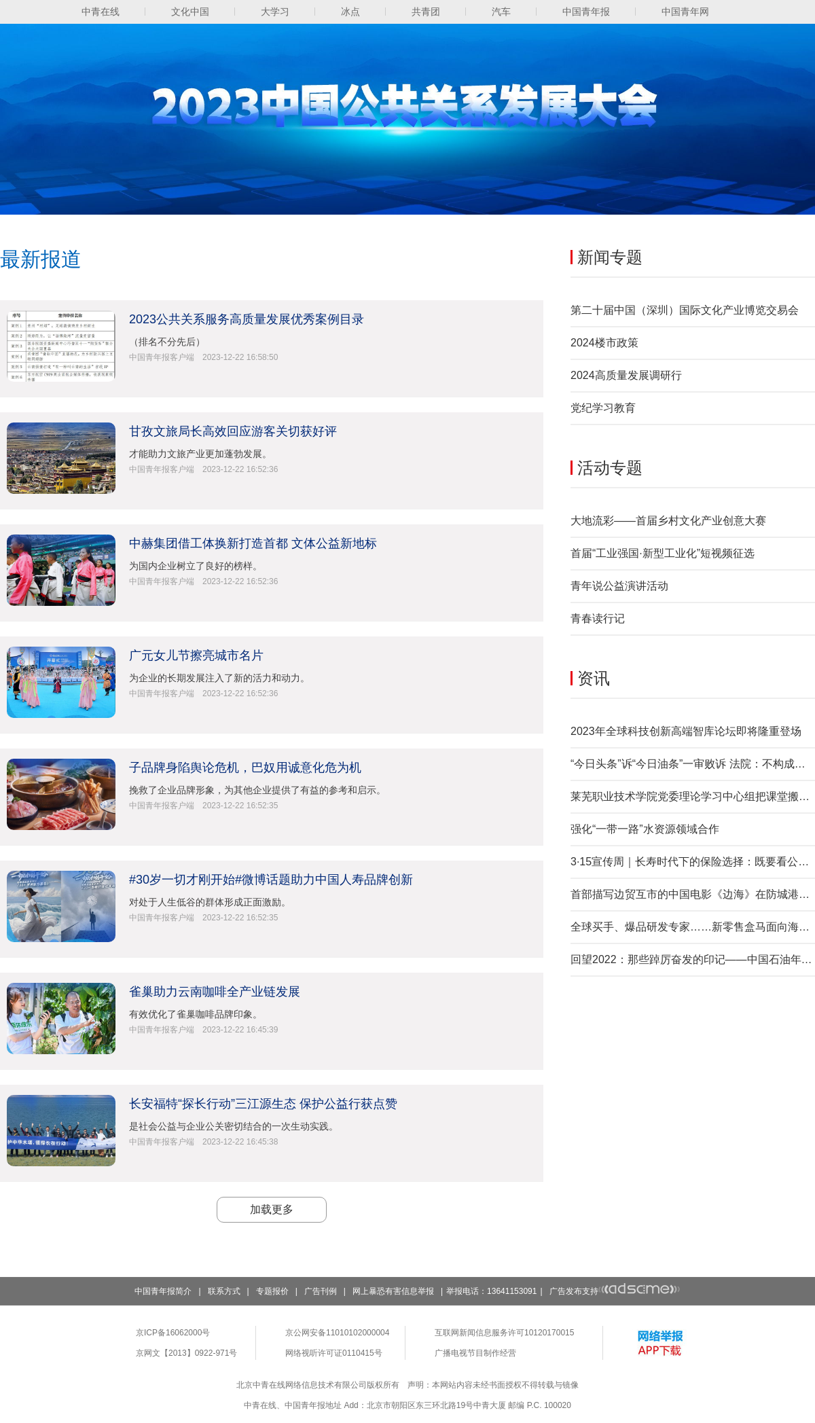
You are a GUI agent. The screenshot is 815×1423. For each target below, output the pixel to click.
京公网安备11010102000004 (337, 1332)
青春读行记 (597, 618)
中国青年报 (586, 11)
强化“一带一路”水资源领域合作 (644, 829)
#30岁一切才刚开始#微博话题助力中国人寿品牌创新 (271, 879)
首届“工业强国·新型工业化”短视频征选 (662, 553)
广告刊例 (320, 1291)
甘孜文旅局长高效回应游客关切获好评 (233, 431)
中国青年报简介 (163, 1291)
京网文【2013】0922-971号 (186, 1353)
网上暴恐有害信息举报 (393, 1291)
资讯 (593, 678)
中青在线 (101, 11)
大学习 (275, 11)
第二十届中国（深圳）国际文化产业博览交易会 (684, 310)
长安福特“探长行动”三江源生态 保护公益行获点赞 (263, 1104)
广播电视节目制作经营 (475, 1353)
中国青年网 (685, 11)
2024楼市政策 (604, 342)
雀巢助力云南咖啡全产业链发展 (214, 991)
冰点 (350, 11)
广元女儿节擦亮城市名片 (196, 655)
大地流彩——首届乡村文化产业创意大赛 (668, 520)
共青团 (426, 11)
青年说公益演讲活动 (619, 586)
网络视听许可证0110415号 (333, 1353)
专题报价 (272, 1291)
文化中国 (190, 11)
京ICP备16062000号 (173, 1332)
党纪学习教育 (603, 408)
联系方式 (224, 1291)
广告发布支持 (615, 1291)
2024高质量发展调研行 (626, 375)
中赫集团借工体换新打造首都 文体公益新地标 (253, 543)
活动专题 (609, 467)
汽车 (501, 11)
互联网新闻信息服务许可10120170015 (504, 1332)
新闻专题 (609, 257)
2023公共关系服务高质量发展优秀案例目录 (246, 319)
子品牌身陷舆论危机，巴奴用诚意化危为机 (245, 767)
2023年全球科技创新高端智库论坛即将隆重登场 (685, 731)
